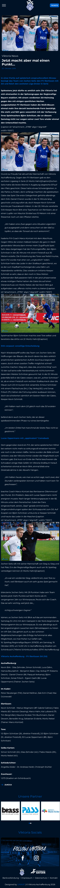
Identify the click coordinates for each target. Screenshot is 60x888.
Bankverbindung (11, 878)
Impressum (26, 878)
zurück (8, 785)
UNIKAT (21, 884)
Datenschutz (41, 878)
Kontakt (54, 878)
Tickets (54, 5)
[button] (29, 823)
